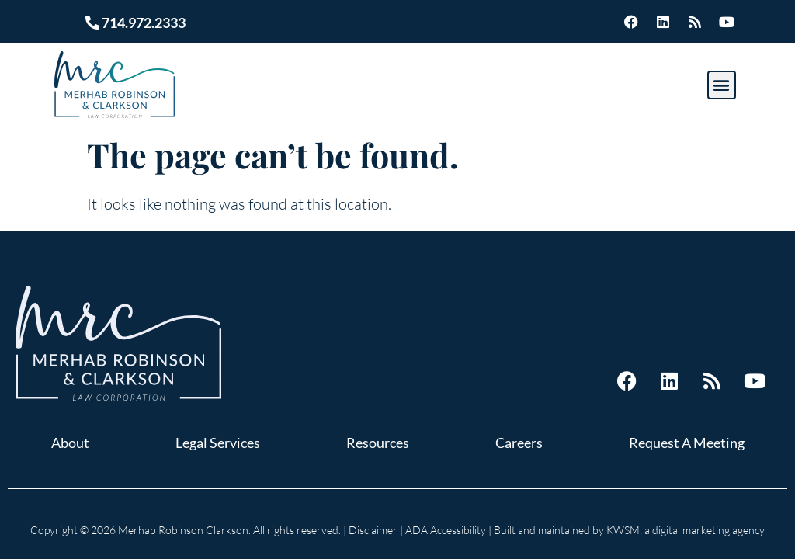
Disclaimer (373, 529)
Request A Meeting (687, 442)
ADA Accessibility (445, 529)
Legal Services (217, 442)
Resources (377, 442)
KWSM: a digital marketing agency (685, 529)
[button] (721, 85)
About (70, 442)
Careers (519, 442)
